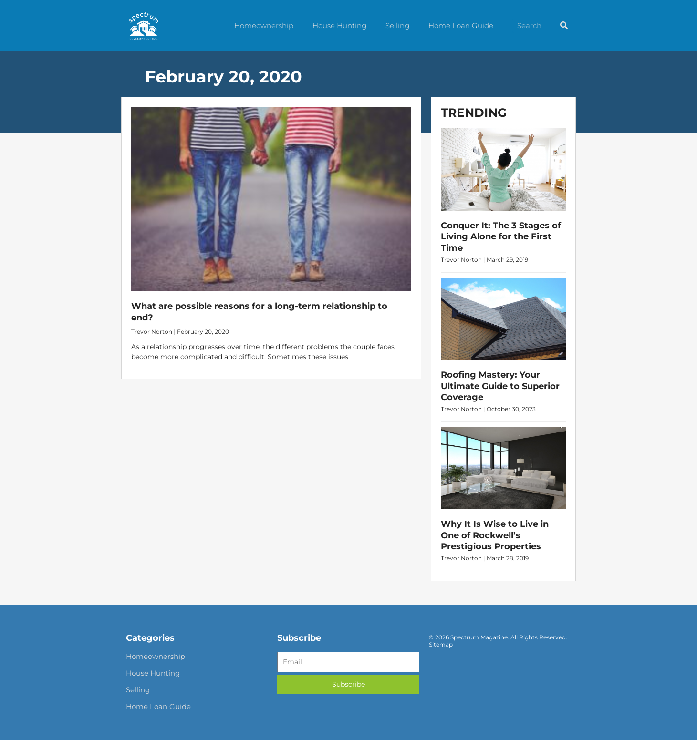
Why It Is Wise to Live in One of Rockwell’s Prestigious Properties (495, 535)
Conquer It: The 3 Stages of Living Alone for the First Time (501, 236)
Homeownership (263, 25)
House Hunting (339, 25)
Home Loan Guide (460, 25)
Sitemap (441, 644)
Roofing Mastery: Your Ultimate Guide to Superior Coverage (500, 386)
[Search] (564, 26)
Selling (397, 25)
